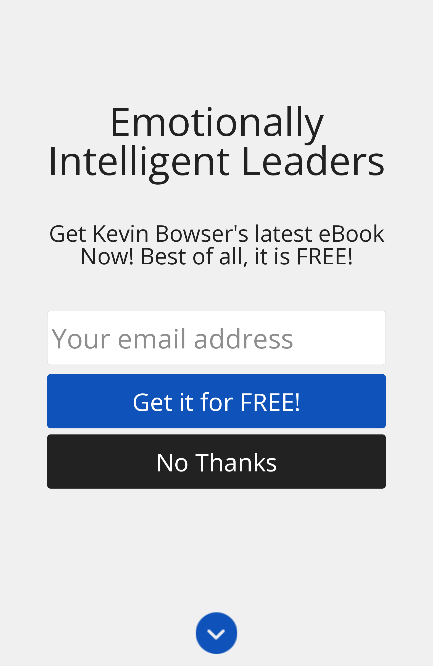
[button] (216, 140)
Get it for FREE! (216, 401)
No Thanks (217, 461)
